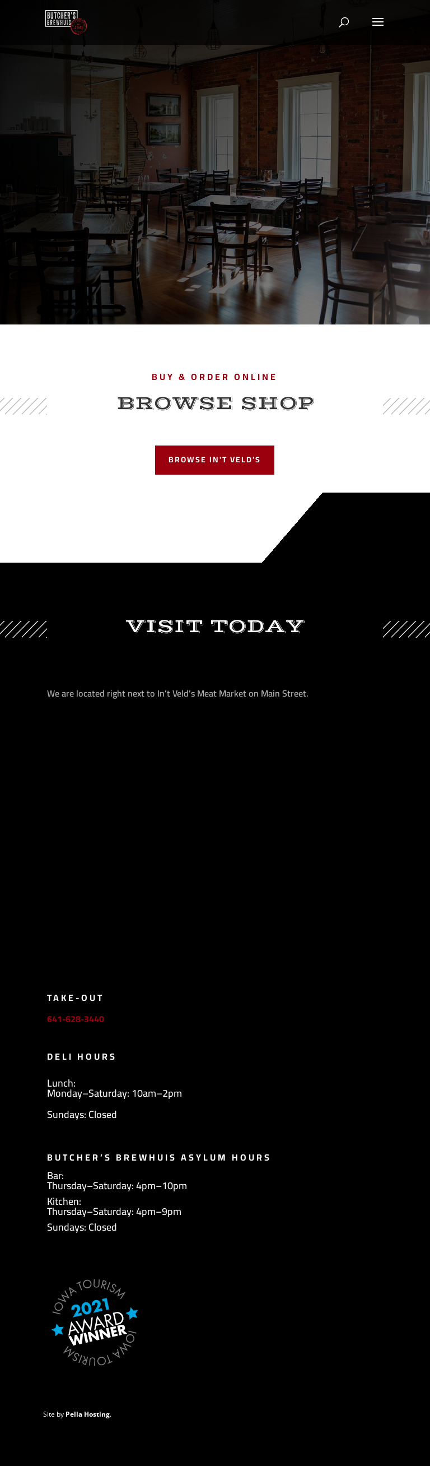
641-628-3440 (75, 1018)
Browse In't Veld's (215, 459)
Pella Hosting (88, 1414)
